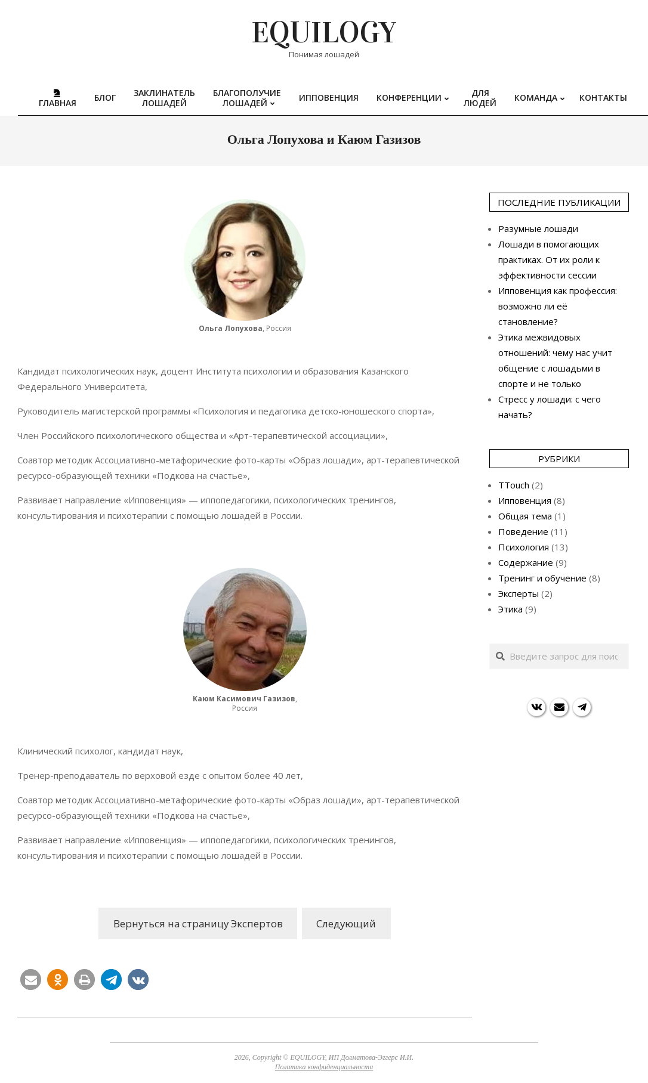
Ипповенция (524, 500)
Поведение (523, 531)
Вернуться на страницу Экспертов (198, 923)
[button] (30, 979)
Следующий (346, 923)
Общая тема (525, 516)
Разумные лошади (538, 228)
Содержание (525, 562)
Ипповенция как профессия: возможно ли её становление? (557, 305)
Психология (523, 547)
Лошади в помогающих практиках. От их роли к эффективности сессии (549, 259)
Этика (510, 609)
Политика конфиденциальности (324, 1067)
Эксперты (518, 593)
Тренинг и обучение (542, 578)
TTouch (513, 485)
